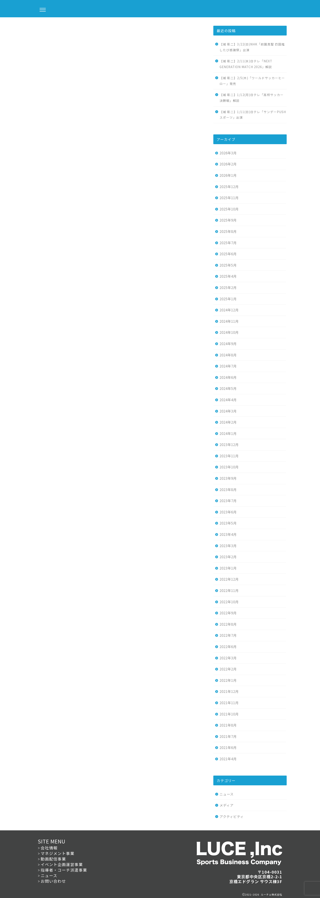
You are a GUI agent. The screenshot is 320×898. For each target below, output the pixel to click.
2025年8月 (228, 231)
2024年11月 (229, 321)
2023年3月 (228, 545)
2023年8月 (228, 489)
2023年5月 (228, 523)
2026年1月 (228, 175)
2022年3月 (228, 657)
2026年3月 (228, 152)
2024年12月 (229, 309)
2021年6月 (228, 747)
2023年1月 (228, 568)
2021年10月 (229, 713)
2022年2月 (228, 668)
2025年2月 (228, 287)
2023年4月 (228, 534)
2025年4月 (228, 276)
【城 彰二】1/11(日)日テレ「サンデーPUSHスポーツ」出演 (253, 115)
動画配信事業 (53, 859)
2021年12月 (229, 691)
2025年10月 (229, 208)
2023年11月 (229, 455)
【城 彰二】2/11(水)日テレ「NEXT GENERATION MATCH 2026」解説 (246, 64)
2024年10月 (229, 332)
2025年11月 (229, 197)
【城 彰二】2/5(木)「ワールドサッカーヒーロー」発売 (252, 81)
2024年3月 (228, 411)
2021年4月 (228, 758)
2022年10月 (229, 601)
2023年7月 (228, 500)
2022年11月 (229, 590)
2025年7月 (228, 242)
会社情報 (49, 848)
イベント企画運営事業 (62, 864)
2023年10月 (229, 466)
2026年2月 (228, 163)
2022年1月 (228, 680)
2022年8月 (228, 624)
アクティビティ (232, 816)
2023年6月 (228, 511)
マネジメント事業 (57, 853)
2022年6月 (228, 646)
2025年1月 (228, 298)
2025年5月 (228, 265)
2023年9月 (228, 478)
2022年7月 (228, 635)
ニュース (40, 26)
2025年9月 (228, 220)
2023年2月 (228, 556)
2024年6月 (228, 377)
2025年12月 (229, 186)
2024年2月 (228, 422)
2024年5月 (228, 388)
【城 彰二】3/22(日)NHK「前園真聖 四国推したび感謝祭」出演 (252, 47)
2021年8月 (228, 725)
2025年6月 (228, 253)
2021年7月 (228, 736)
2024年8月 (228, 354)
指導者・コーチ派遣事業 (64, 870)
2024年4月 (228, 399)
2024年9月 (228, 343)
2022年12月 (229, 579)
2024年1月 (228, 433)
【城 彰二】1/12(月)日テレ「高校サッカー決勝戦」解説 (252, 97)
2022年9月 (228, 612)
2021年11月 (229, 702)
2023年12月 (229, 444)
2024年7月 (228, 366)
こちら (69, 116)
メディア (227, 805)
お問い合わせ (53, 881)
